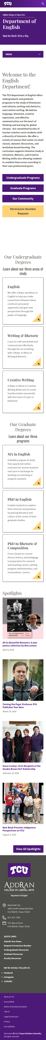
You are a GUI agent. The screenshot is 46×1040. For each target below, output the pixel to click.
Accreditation (9, 1026)
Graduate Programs (23, 188)
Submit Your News (12, 941)
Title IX (6, 1011)
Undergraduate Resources (16, 949)
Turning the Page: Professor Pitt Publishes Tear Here (20, 706)
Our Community (23, 198)
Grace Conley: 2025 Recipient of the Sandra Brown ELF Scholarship (21, 767)
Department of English (19, 24)
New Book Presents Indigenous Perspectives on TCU (19, 829)
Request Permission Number (17, 945)
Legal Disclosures (11, 1016)
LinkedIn (8, 981)
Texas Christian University (30, 1033)
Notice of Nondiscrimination (15, 1006)
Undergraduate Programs (23, 178)
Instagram (9, 977)
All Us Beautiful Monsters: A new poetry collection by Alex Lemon (20, 644)
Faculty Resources (12, 958)
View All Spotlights (28, 849)
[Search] (43, 3)
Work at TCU (9, 996)
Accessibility (9, 1001)
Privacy (7, 1021)
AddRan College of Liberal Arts (14, 14)
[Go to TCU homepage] (8, 4)
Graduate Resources (13, 954)
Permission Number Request (23, 211)
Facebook (8, 972)
